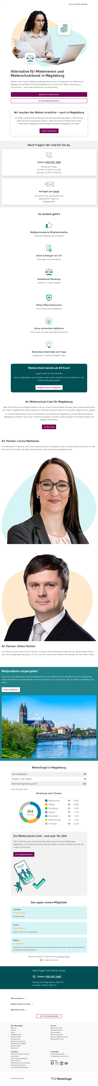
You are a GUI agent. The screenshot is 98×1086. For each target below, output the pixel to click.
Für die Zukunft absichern (49, 101)
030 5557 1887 (60, 4)
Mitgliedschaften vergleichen (49, 387)
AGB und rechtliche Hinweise (20, 1054)
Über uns (14, 1028)
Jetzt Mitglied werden (78, 4)
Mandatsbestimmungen (18, 1065)
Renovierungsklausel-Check (59, 1037)
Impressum (14, 1048)
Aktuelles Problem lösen (49, 94)
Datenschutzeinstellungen (19, 1058)
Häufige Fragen (16, 1046)
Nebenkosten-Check (57, 1039)
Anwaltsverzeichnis (57, 1030)
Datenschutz (15, 1056)
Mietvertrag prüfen (57, 1035)
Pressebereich (15, 1039)
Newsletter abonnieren (18, 1041)
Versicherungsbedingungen (19, 1067)
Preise (13, 1032)
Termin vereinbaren (49, 131)
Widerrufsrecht (15, 1061)
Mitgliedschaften (16, 1035)
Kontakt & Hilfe (16, 1037)
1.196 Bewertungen (63, 956)
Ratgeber (47, 4)
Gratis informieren (10, 690)
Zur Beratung (49, 427)
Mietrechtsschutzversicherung (20, 1063)
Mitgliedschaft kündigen (18, 1043)
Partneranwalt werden (58, 1054)
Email (56, 191)
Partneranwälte (55, 1032)
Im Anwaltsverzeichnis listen (59, 1056)
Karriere (13, 1030)
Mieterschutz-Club (56, 1028)
